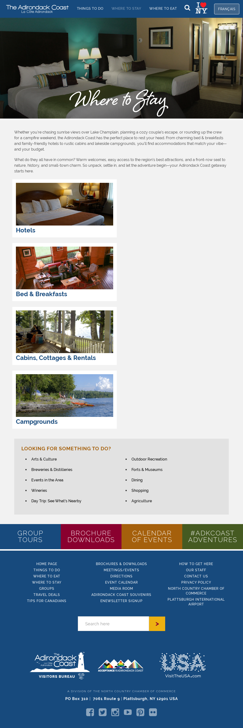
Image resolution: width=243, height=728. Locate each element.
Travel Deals (46, 595)
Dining (137, 480)
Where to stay (126, 8)
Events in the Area (47, 480)
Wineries (39, 490)
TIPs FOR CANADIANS (46, 601)
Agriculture (141, 501)
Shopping (140, 490)
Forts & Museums (147, 469)
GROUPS (46, 588)
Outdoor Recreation (149, 459)
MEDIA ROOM (121, 588)
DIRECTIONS (121, 576)
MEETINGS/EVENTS (121, 570)
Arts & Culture (44, 459)
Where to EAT (163, 8)
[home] (35, 8)
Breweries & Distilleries (51, 469)
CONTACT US (196, 576)
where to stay (46, 582)
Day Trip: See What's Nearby (56, 501)
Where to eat (46, 576)
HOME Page (46, 564)
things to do (90, 8)
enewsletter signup (121, 601)
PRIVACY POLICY (196, 582)
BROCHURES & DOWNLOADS (121, 564)
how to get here (196, 564)
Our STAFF (196, 570)
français (226, 9)
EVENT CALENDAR (121, 582)
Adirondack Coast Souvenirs (121, 595)
